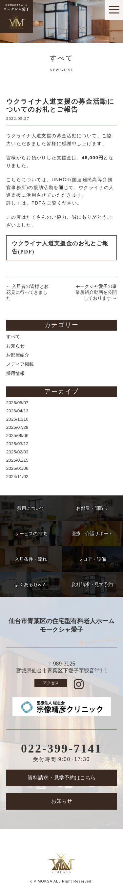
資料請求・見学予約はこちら (62, 777)
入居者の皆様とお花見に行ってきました (27, 292)
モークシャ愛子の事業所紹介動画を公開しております (96, 292)
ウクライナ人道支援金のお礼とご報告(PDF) (60, 247)
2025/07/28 (17, 427)
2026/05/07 (17, 402)
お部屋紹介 (17, 355)
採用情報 (15, 373)
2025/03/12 (17, 443)
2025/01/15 (17, 460)
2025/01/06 (17, 468)
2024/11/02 (17, 476)
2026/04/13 (17, 410)
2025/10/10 (17, 419)
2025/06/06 (17, 435)
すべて (13, 336)
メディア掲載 (20, 364)
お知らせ (15, 345)
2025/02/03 (17, 451)
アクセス (51, 683)
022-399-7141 (61, 748)
